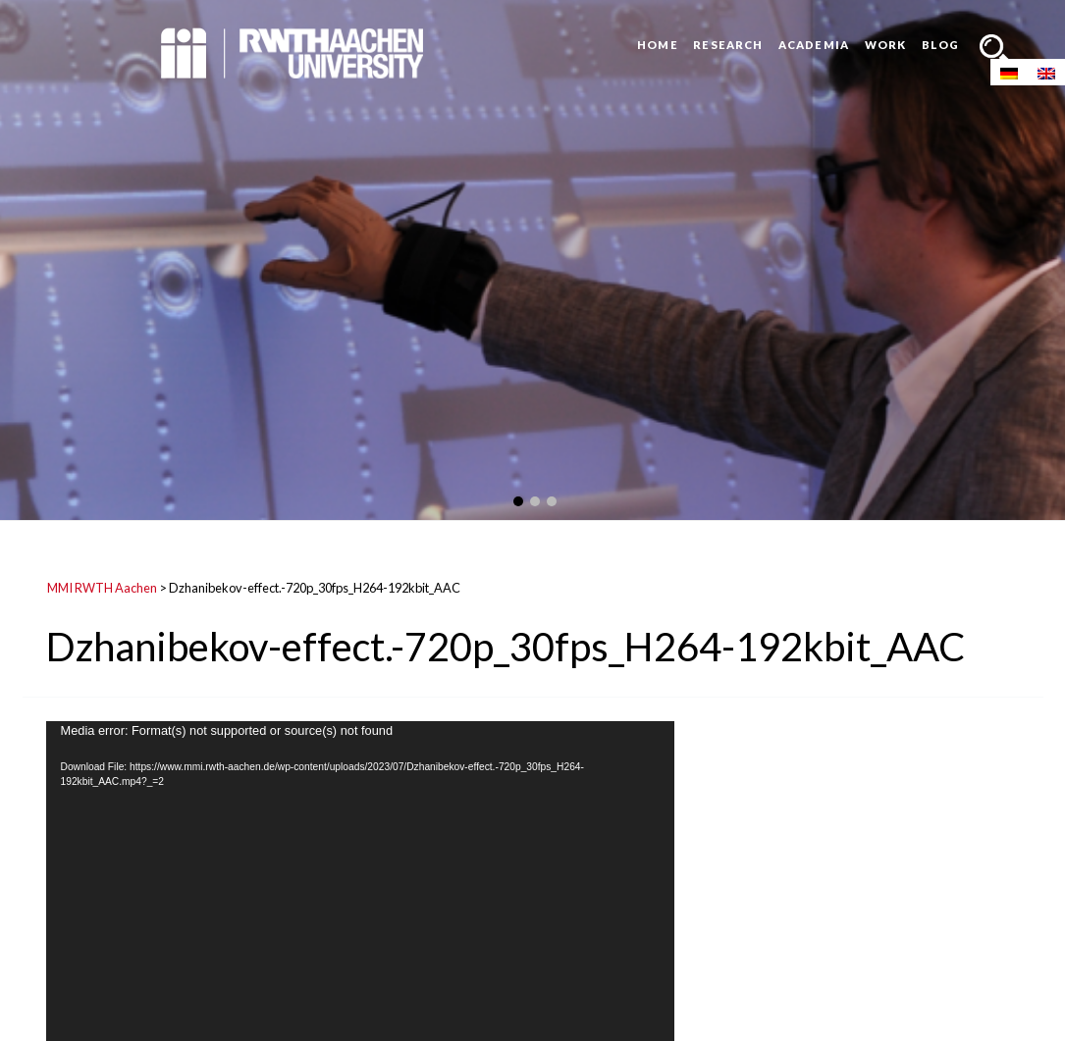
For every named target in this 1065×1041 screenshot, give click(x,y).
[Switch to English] (1046, 72)
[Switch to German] (1009, 72)
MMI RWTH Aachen (102, 588)
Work (885, 44)
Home (657, 44)
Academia (813, 44)
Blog (940, 44)
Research (728, 44)
